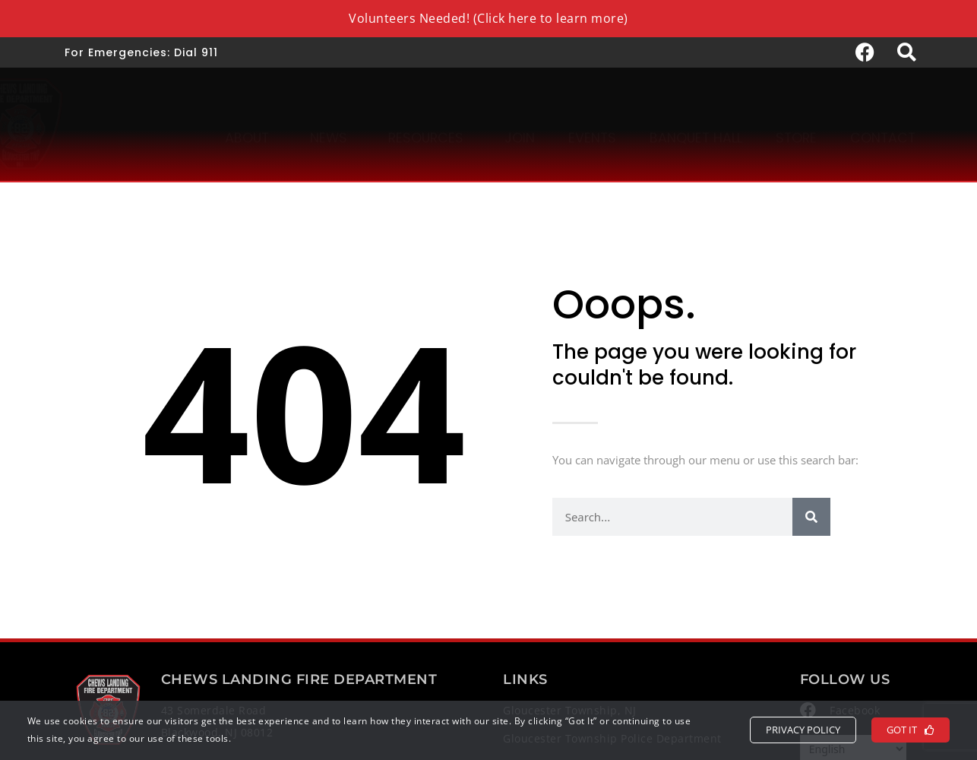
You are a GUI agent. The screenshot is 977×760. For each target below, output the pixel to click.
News (332, 123)
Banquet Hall (696, 123)
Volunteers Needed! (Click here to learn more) (488, 18)
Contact (882, 123)
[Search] (811, 517)
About (251, 123)
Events (592, 123)
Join (519, 123)
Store (796, 123)
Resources (429, 123)
